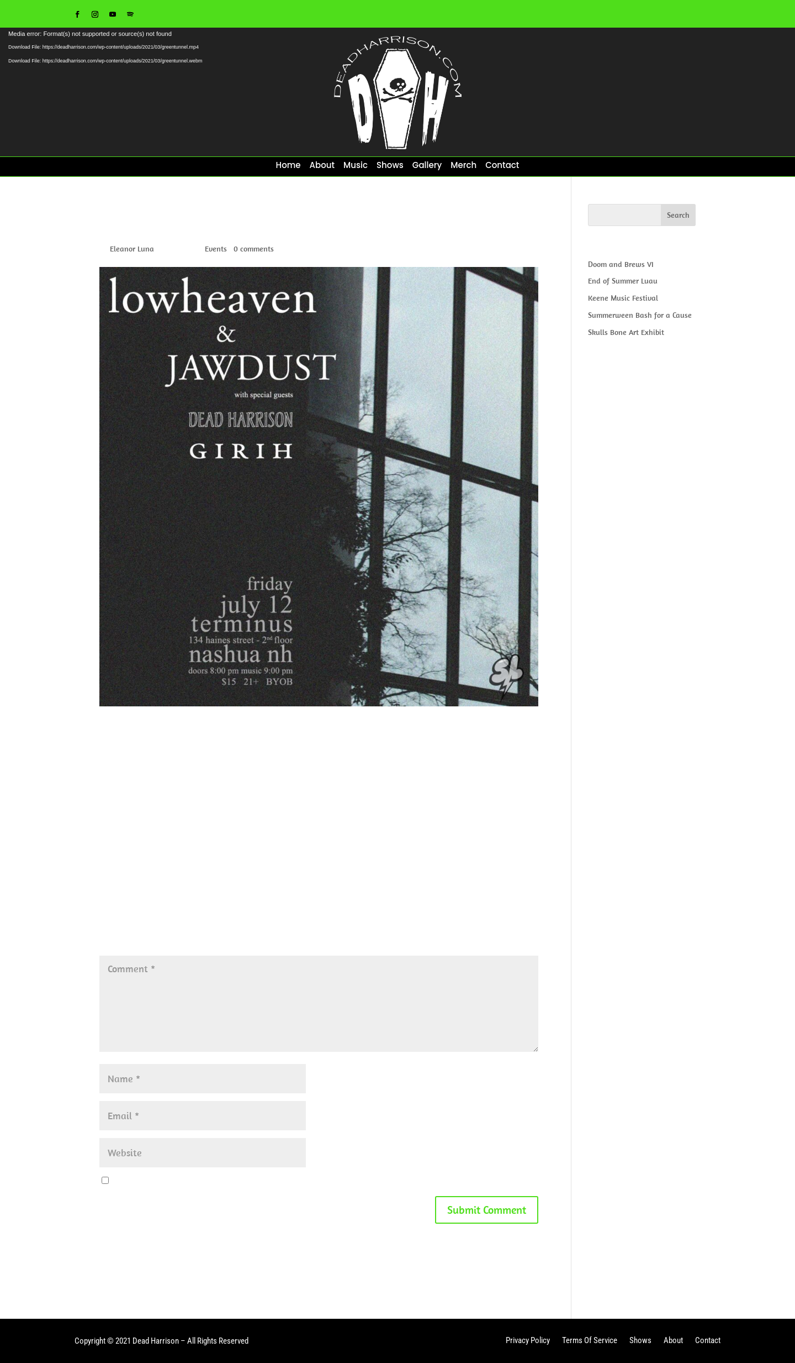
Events (216, 249)
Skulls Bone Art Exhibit (626, 332)
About (322, 166)
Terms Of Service (589, 1341)
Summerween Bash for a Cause (640, 315)
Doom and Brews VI (621, 264)
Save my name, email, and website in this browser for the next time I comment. (247, 1181)
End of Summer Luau (623, 281)
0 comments (254, 249)
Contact (502, 166)
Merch (463, 166)
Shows (390, 166)
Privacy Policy (528, 1341)
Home (288, 166)
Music (355, 166)
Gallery (427, 166)
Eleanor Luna (132, 249)
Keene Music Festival (623, 298)
